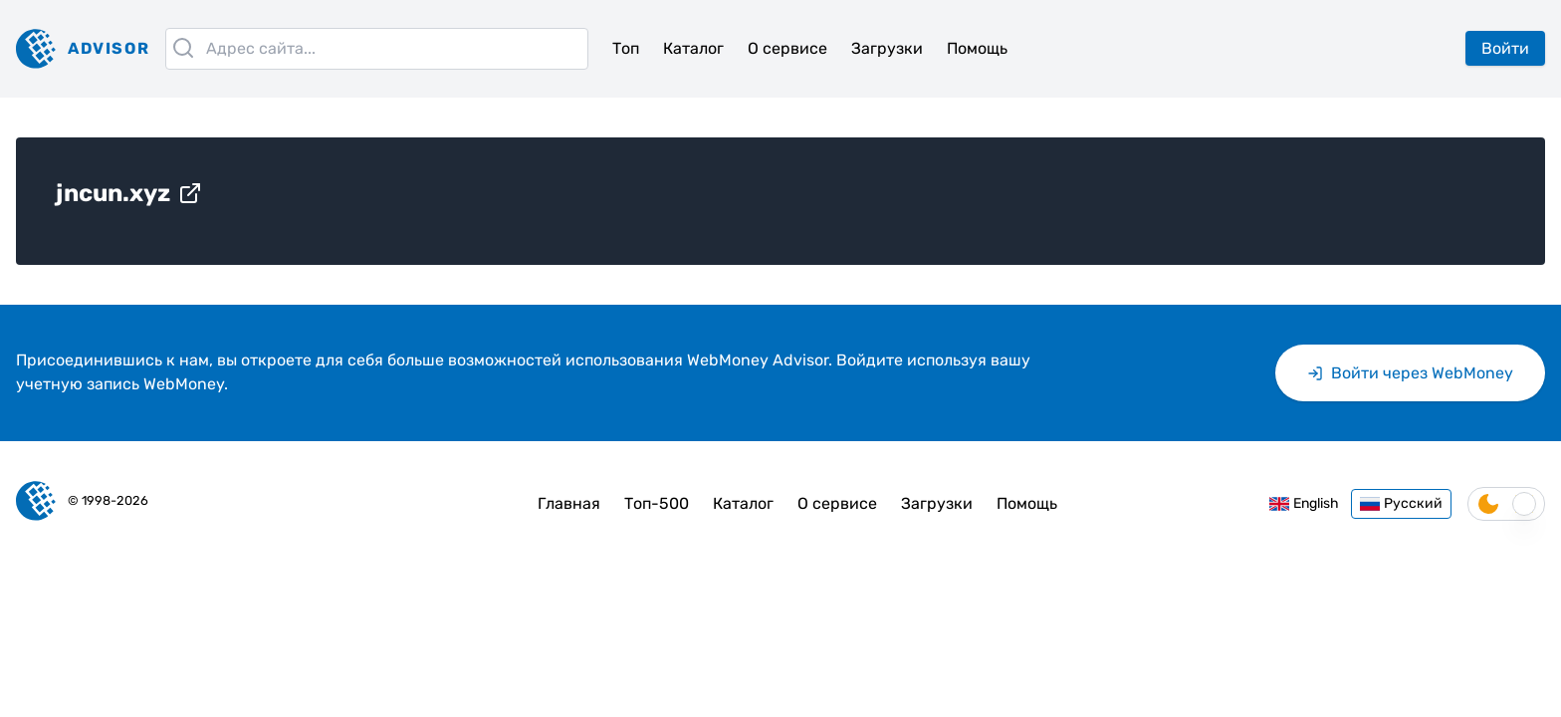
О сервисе (787, 48)
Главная (569, 503)
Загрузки (887, 48)
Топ (625, 48)
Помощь (977, 48)
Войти (1505, 48)
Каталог (693, 48)
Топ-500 (656, 503)
